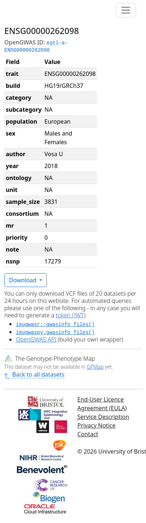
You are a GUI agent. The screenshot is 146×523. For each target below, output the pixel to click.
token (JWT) (70, 315)
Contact (88, 434)
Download (23, 280)
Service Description (103, 417)
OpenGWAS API (36, 339)
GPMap (95, 366)
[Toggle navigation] (126, 10)
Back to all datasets (34, 374)
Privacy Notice (97, 425)
